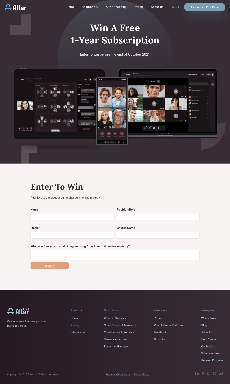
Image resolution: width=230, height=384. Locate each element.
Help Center (208, 339)
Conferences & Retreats (119, 332)
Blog (204, 325)
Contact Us (208, 346)
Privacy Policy (141, 374)
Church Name (126, 228)
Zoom (158, 318)
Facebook (160, 332)
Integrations (78, 332)
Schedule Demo (211, 353)
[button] (90, 7)
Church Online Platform (168, 325)
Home (74, 318)
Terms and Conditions (118, 374)
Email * (35, 228)
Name (34, 209)
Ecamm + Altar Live (116, 346)
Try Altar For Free (204, 7)
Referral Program (212, 360)
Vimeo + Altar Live (115, 339)
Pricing (75, 325)
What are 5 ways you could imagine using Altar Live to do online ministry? (80, 246)
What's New (208, 318)
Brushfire (159, 339)
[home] (15, 7)
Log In (176, 7)
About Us (207, 332)
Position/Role (126, 209)
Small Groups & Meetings (120, 325)
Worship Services (115, 318)
